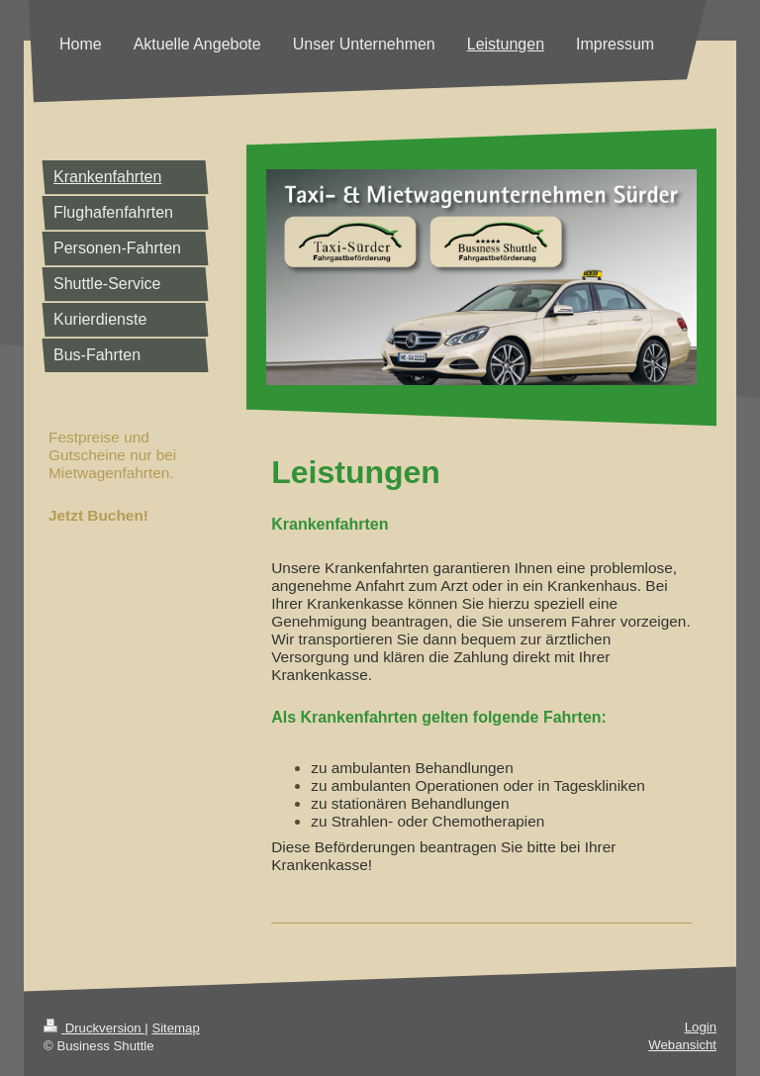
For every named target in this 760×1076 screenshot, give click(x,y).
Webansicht (682, 1044)
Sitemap (175, 1028)
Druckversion (94, 1028)
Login (700, 1027)
